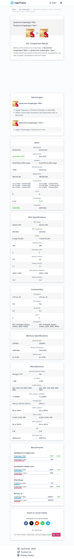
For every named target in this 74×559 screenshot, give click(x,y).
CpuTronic (18, 3)
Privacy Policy (27, 555)
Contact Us (26, 552)
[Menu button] (61, 3)
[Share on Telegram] (48, 523)
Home (14, 9)
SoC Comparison (24, 9)
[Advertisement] (37, 76)
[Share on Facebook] (26, 523)
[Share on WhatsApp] (42, 523)
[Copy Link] (56, 535)
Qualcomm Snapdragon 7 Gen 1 (31, 123)
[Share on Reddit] (37, 523)
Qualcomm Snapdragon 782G (30, 103)
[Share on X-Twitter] (31, 523)
